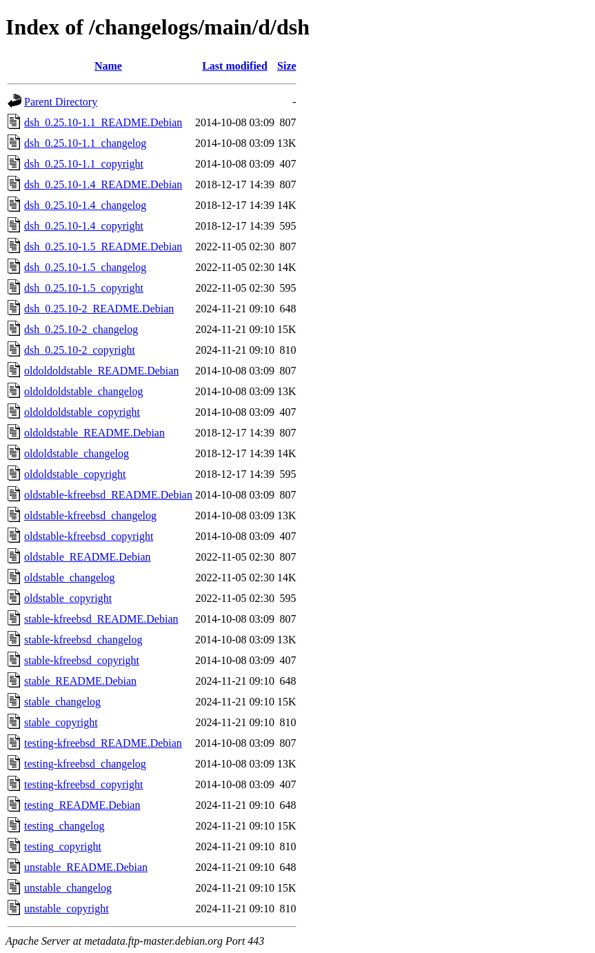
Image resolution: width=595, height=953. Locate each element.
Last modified (235, 66)
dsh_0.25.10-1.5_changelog (85, 267)
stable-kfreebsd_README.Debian (101, 619)
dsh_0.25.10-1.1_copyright (83, 164)
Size (286, 66)
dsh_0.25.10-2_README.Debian (99, 308)
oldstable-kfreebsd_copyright (89, 536)
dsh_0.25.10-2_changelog (81, 329)
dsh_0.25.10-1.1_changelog (85, 143)
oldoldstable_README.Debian (94, 433)
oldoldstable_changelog (76, 453)
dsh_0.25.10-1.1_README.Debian (103, 122)
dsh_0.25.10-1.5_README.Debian (103, 246)
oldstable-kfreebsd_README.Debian (108, 495)
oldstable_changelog (69, 577)
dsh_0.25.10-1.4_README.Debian (103, 184)
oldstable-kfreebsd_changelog (90, 515)
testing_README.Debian (82, 805)
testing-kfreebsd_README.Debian (103, 743)
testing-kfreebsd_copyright (83, 784)
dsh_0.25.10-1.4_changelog (85, 205)
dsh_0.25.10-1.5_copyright (83, 288)
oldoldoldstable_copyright (82, 412)
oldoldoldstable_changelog (83, 391)
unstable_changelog (68, 888)
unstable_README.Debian (86, 867)
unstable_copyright (66, 908)
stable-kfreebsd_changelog (83, 639)
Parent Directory (60, 102)
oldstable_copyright (68, 598)
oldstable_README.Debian (87, 557)
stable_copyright (61, 722)
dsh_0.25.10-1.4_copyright (83, 226)
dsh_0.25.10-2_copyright (79, 350)
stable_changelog (62, 702)
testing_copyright (62, 846)
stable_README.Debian (80, 681)
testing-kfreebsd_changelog (85, 764)
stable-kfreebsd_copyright (81, 660)
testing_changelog (64, 826)
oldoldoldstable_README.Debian (101, 371)
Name (108, 66)
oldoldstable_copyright (75, 474)
